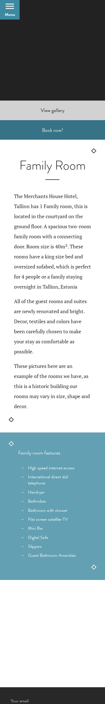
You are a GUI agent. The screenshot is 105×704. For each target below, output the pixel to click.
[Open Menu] (10, 10)
